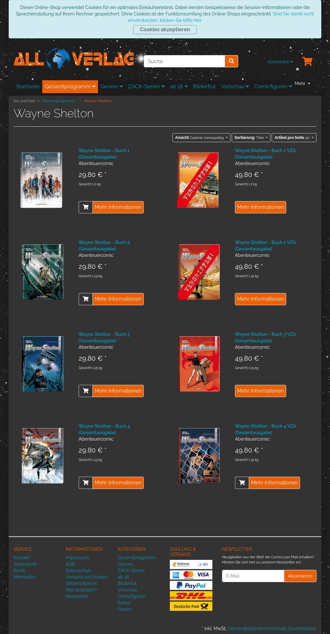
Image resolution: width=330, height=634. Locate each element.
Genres (112, 86)
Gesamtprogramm (70, 86)
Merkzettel (25, 577)
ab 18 (179, 86)
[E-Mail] (253, 576)
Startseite (28, 86)
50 (293, 137)
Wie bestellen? (81, 589)
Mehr (300, 83)
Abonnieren (300, 576)
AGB (70, 564)
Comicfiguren (273, 86)
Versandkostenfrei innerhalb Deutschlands (272, 628)
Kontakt (21, 557)
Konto (20, 570)
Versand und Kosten (87, 577)
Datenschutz (79, 570)
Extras (124, 602)
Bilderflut (204, 86)
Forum (124, 609)
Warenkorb (25, 564)
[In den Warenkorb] (86, 207)
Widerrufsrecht (81, 583)
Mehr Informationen (118, 207)
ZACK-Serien (146, 86)
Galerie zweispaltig (200, 137)
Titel (250, 137)
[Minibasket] (307, 62)
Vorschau (235, 86)
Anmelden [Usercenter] (280, 61)
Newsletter (77, 596)
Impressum (77, 557)
